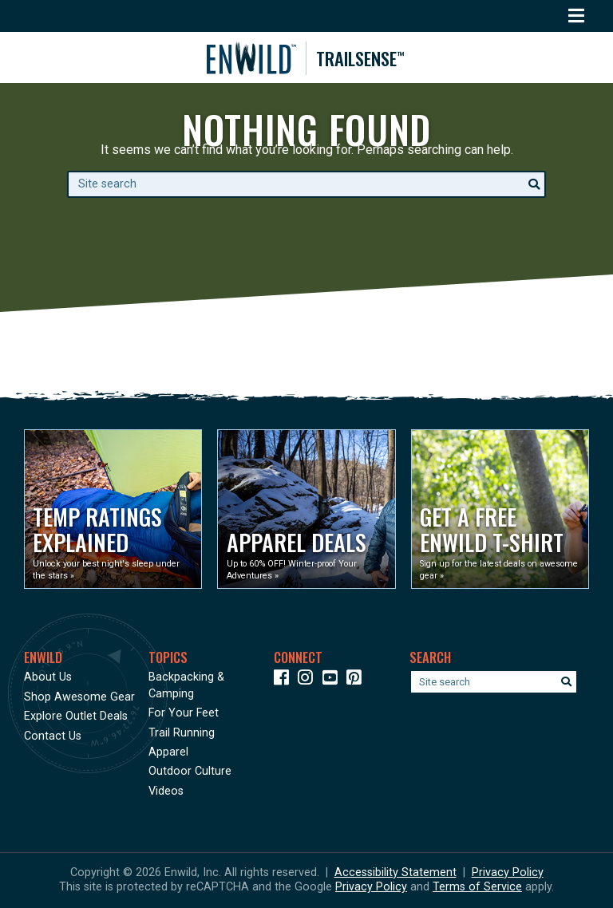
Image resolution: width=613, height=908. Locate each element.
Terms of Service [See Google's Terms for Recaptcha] (477, 887)
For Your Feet (183, 713)
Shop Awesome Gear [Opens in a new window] (79, 697)
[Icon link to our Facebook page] (284, 680)
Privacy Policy (508, 872)
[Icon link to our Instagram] (308, 680)
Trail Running (181, 733)
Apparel (168, 752)
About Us (48, 677)
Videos (166, 791)
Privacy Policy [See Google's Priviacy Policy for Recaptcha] (371, 887)
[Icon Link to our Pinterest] (357, 680)
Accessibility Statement (395, 872)
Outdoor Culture (189, 771)
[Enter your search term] (306, 184)
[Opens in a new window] (113, 509)
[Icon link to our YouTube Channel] (333, 680)
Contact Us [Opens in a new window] (52, 736)
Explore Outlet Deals (76, 716)
